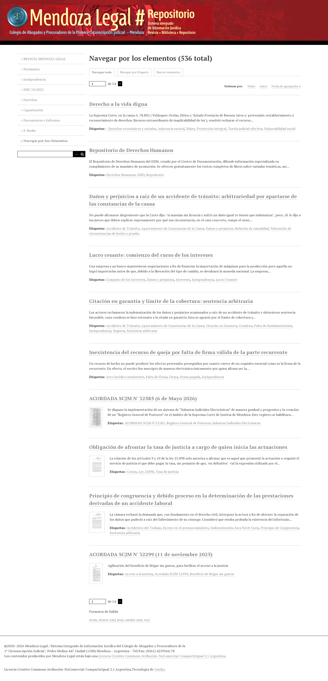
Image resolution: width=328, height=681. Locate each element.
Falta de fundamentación (273, 325)
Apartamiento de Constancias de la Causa (172, 228)
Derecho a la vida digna (118, 104)
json (120, 620)
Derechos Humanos (121, 174)
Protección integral (211, 128)
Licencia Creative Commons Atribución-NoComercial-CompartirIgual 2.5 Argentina (162, 656)
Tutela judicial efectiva (245, 128)
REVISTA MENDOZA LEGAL (44, 59)
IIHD (141, 174)
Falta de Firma (157, 377)
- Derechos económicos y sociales (131, 128)
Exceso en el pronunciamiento (186, 527)
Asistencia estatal (171, 128)
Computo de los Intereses (125, 279)
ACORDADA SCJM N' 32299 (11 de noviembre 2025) (151, 554)
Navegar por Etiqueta (134, 72)
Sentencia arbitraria (142, 330)
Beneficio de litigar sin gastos (212, 574)
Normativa (31, 69)
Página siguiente (120, 83)
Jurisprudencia (34, 79)
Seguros (119, 330)
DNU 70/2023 (33, 89)
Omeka (159, 669)
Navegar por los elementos (45, 140)
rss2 (147, 620)
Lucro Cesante (226, 279)
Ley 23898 (146, 471)
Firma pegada (190, 377)
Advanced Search (76, 154)
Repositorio (155, 174)
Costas (132, 471)
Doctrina (30, 99)
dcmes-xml (107, 620)
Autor (263, 86)
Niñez (190, 128)
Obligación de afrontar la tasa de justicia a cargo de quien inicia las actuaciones (188, 447)
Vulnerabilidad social (279, 128)
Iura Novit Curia (247, 527)
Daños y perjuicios (219, 228)
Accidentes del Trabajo (144, 527)
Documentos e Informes (41, 120)
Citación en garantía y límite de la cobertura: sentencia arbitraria (171, 301)
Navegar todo (102, 72)
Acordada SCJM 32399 (171, 574)
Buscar (82, 154)
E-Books (29, 130)
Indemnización (221, 527)
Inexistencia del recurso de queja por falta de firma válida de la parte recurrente (188, 352)
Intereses (183, 279)
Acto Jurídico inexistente (125, 377)
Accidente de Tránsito (123, 228)
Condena (245, 325)
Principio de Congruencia (280, 527)
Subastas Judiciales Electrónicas (236, 423)
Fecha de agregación (285, 86)
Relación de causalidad (252, 228)
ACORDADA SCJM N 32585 (145, 423)
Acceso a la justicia (139, 574)
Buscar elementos (168, 72)
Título (251, 86)
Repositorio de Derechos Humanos (131, 150)
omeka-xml (133, 620)
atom (93, 620)
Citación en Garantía (221, 325)
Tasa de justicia (167, 471)
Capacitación (33, 110)
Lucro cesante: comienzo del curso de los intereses (151, 255)
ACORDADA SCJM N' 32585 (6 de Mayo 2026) (143, 398)
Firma (173, 377)
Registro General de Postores (189, 423)
